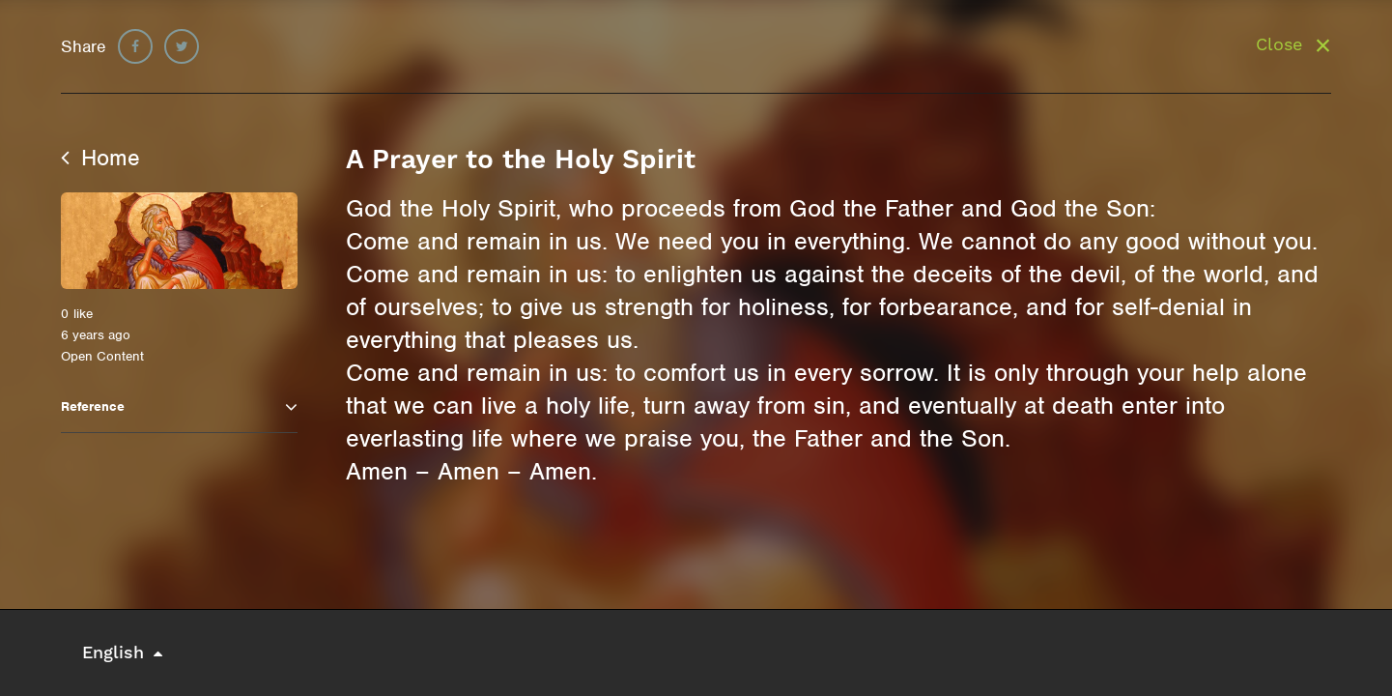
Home (100, 157)
